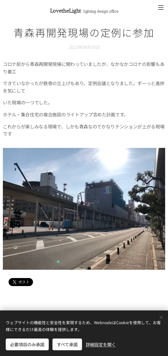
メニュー (160, 7)
